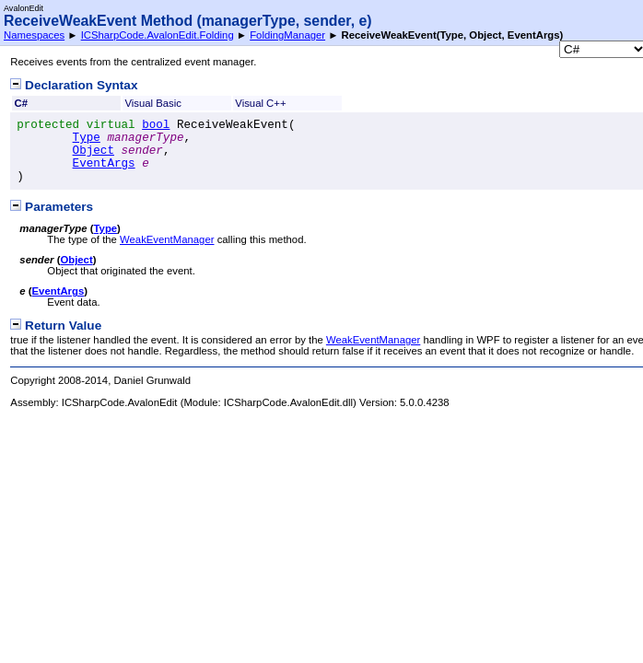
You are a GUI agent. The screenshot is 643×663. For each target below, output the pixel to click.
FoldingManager (287, 35)
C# (21, 103)
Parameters (51, 207)
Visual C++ (260, 103)
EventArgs (104, 163)
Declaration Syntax (73, 85)
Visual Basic (152, 103)
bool (156, 125)
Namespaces (34, 35)
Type (86, 138)
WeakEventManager (167, 239)
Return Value (55, 325)
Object (93, 151)
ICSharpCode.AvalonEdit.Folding (157, 35)
